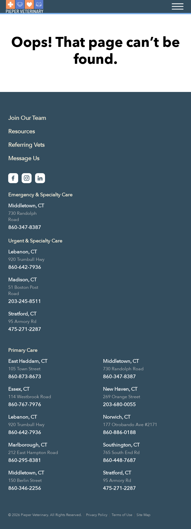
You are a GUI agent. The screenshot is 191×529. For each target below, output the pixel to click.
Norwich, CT (116, 417)
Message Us (23, 158)
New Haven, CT (120, 389)
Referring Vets (26, 145)
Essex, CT (18, 389)
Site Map (143, 515)
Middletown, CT (26, 205)
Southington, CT (121, 445)
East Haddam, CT (27, 361)
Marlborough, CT (27, 445)
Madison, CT (22, 279)
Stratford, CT (22, 313)
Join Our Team (27, 118)
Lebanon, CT (22, 251)
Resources (21, 131)
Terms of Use (122, 515)
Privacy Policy (96, 515)
